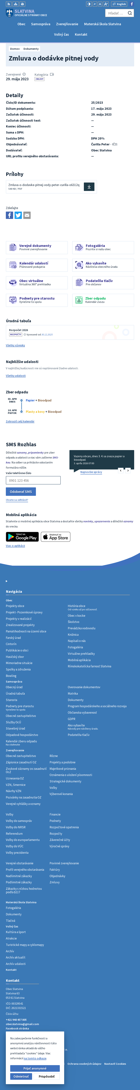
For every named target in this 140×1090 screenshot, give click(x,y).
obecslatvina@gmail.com (22, 1024)
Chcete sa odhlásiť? (17, 499)
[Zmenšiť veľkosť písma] (95, 4)
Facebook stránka (17, 1028)
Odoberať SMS (21, 491)
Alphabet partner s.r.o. (53, 1049)
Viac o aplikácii (15, 545)
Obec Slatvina (35, 1053)
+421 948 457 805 (16, 1019)
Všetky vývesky (15, 345)
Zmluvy (39, 79)
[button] (121, 470)
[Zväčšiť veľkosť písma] (106, 4)
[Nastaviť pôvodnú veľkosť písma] (100, 4)
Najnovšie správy (91, 472)
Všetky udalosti (16, 375)
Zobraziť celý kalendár (20, 421)
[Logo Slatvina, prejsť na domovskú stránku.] (26, 13)
